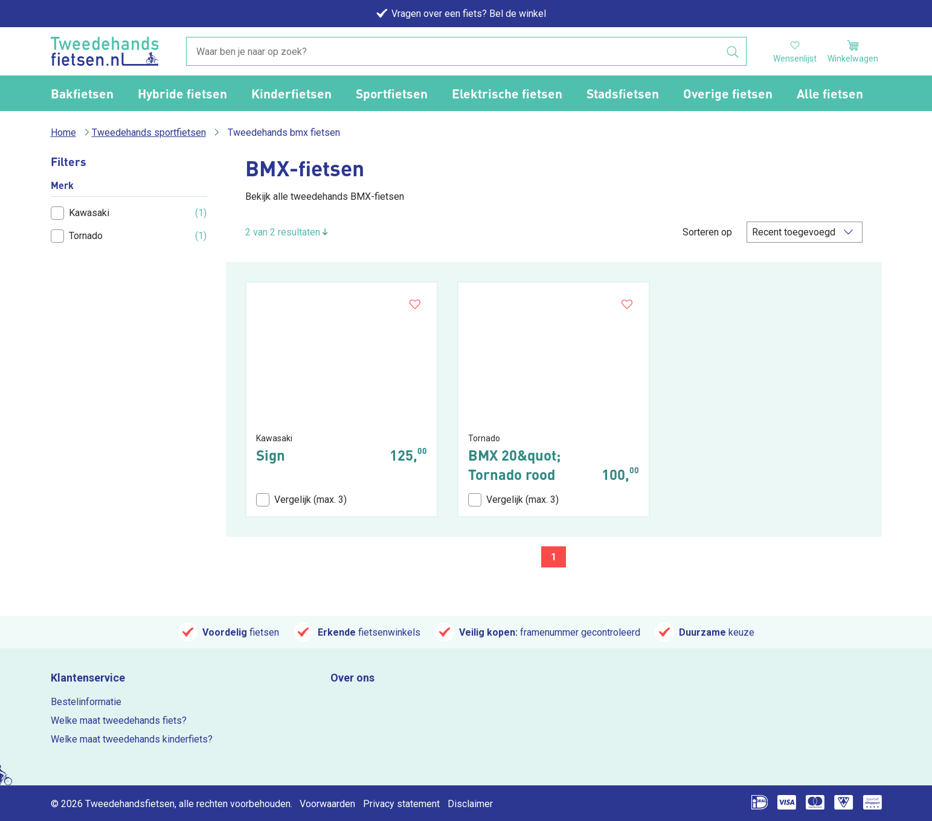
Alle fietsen (830, 93)
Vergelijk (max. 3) (301, 499)
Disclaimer (470, 804)
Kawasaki (80, 213)
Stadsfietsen (623, 93)
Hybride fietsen (182, 93)
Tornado (77, 236)
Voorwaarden (327, 804)
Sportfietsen (392, 93)
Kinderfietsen (291, 93)
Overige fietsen (728, 93)
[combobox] (466, 51)
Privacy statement (401, 804)
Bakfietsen (82, 93)
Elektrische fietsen (507, 93)
